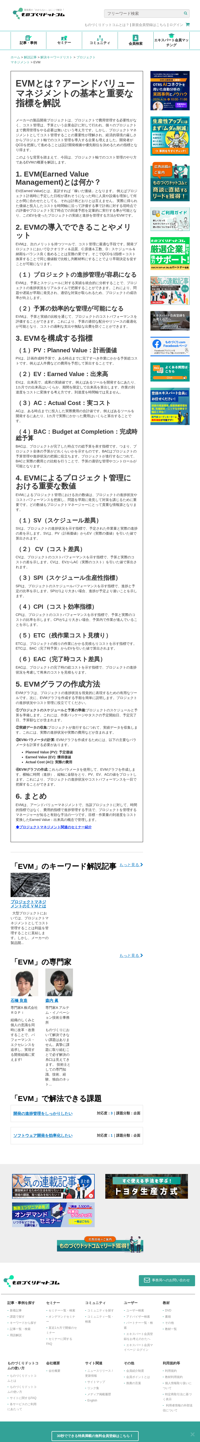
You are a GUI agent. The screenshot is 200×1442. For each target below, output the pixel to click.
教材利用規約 (174, 1377)
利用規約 (171, 1371)
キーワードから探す (23, 1323)
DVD (168, 1310)
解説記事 (30, 57)
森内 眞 (51, 1000)
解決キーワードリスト (56, 57)
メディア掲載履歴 (99, 1394)
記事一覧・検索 (20, 1329)
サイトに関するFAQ (23, 1398)
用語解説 (16, 1335)
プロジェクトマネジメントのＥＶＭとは (28, 904)
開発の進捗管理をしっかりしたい (43, 1113)
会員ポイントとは (138, 1377)
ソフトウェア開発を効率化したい (43, 1135)
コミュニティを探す (100, 1310)
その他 (169, 1323)
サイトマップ (96, 1382)
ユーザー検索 (135, 1310)
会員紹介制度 (135, 1371)
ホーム (15, 57)
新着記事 (16, 1310)
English (92, 1400)
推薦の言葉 (133, 1383)
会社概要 (54, 1371)
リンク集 (93, 1388)
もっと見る (131, 865)
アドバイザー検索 (138, 1316)
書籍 (168, 1316)
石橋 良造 (19, 1000)
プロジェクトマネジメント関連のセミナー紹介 (55, 827)
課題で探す (17, 1316)
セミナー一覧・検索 (62, 1310)
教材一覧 (171, 1329)
